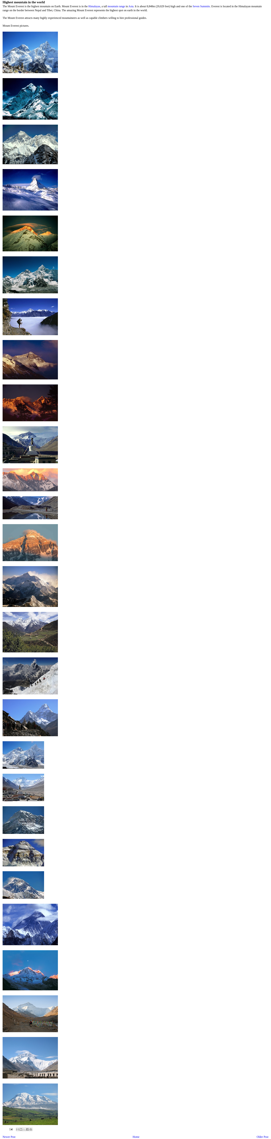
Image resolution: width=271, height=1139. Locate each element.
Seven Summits (201, 6)
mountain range (116, 6)
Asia (130, 6)
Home (136, 1136)
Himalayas (94, 6)
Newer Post (9, 1136)
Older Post (262, 1136)
